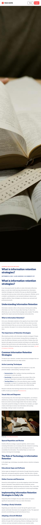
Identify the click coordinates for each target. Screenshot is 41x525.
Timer (30, 3)
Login (36, 3)
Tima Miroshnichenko (12, 436)
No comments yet (29, 276)
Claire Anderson (19, 276)
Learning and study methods (10, 266)
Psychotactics (22, 390)
